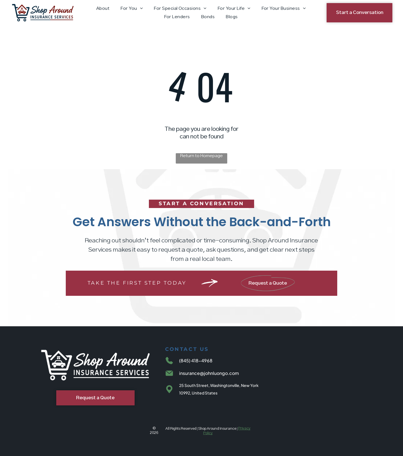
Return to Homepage (201, 156)
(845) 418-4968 (195, 360)
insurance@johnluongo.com (209, 373)
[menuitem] (103, 8)
